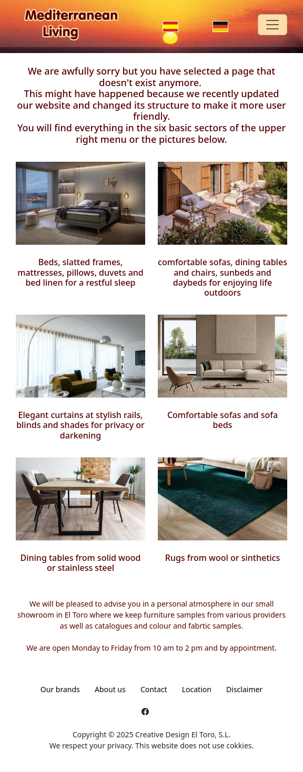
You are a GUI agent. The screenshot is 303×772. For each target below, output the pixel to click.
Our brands (60, 689)
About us (110, 689)
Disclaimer (244, 689)
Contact (153, 689)
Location (196, 689)
